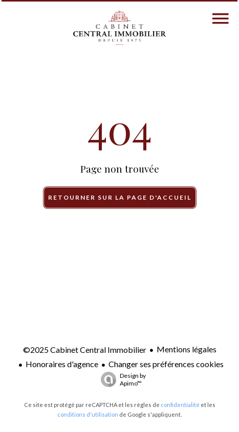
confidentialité (180, 404)
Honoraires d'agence (62, 364)
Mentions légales (186, 349)
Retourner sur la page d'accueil (119, 197)
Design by (121, 379)
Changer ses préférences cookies (166, 364)
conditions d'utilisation (87, 414)
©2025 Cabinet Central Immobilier (84, 349)
